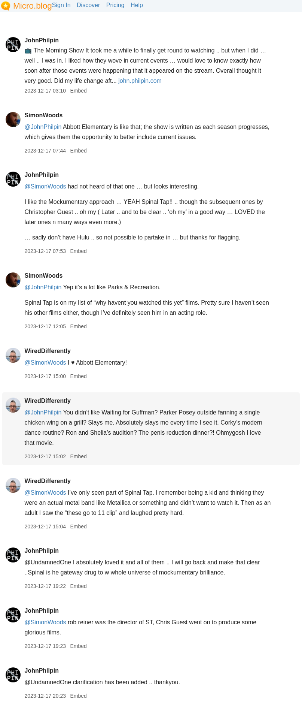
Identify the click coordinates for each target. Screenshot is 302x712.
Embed (78, 91)
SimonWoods (43, 115)
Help (137, 5)
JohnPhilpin (41, 40)
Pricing (115, 5)
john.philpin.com (140, 81)
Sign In (61, 5)
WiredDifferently (47, 351)
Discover (88, 5)
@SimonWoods (45, 186)
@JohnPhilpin (42, 127)
